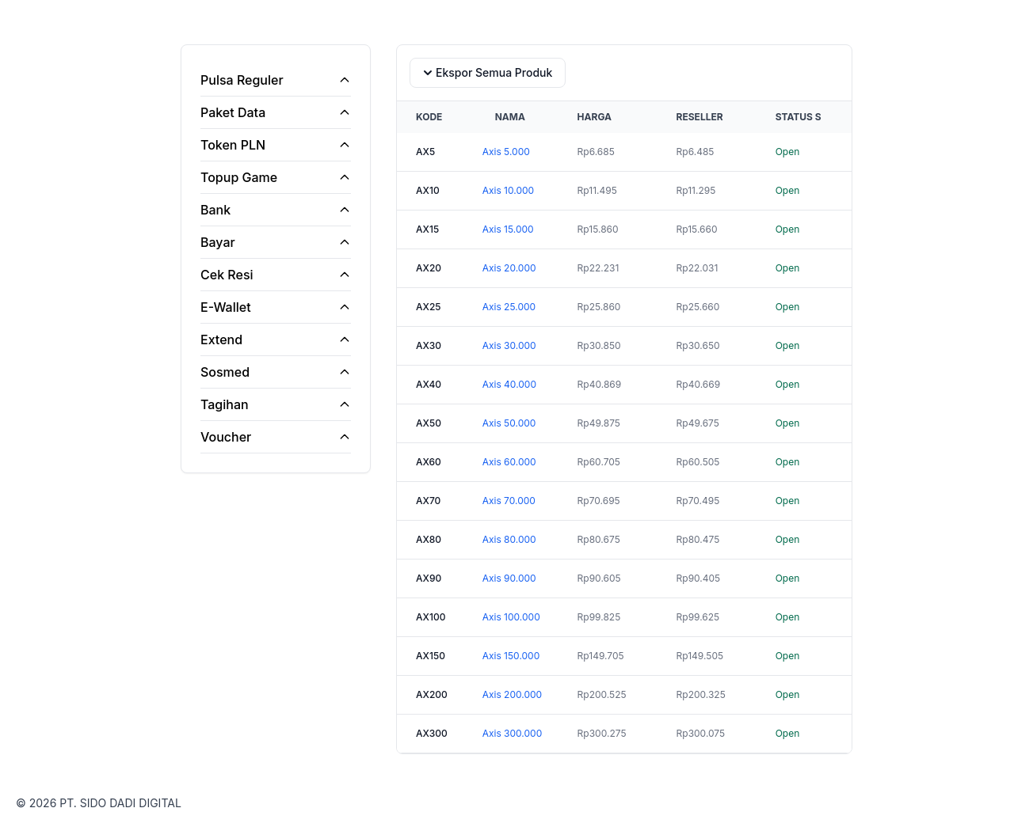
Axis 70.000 (509, 500)
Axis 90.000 (509, 578)
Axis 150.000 (511, 656)
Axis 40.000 (509, 384)
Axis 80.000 (509, 539)
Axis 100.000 (511, 617)
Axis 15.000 (508, 229)
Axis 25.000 (509, 307)
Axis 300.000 (512, 733)
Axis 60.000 (509, 462)
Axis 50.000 (509, 423)
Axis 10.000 (508, 190)
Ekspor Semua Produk (486, 73)
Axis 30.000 (509, 345)
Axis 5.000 (506, 151)
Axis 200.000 (512, 694)
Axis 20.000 (509, 268)
